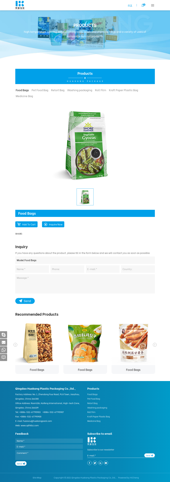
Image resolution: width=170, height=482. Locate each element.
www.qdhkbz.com (30, 425)
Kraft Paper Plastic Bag (123, 90)
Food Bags (22, 90)
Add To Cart (28, 224)
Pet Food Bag (40, 90)
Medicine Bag (24, 96)
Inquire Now (56, 224)
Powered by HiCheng (128, 477)
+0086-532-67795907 (53, 412)
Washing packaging (79, 90)
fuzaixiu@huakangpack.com (37, 420)
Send (27, 343)
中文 (130, 5)
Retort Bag (57, 90)
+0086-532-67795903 (30, 412)
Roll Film (100, 90)
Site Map (37, 477)
